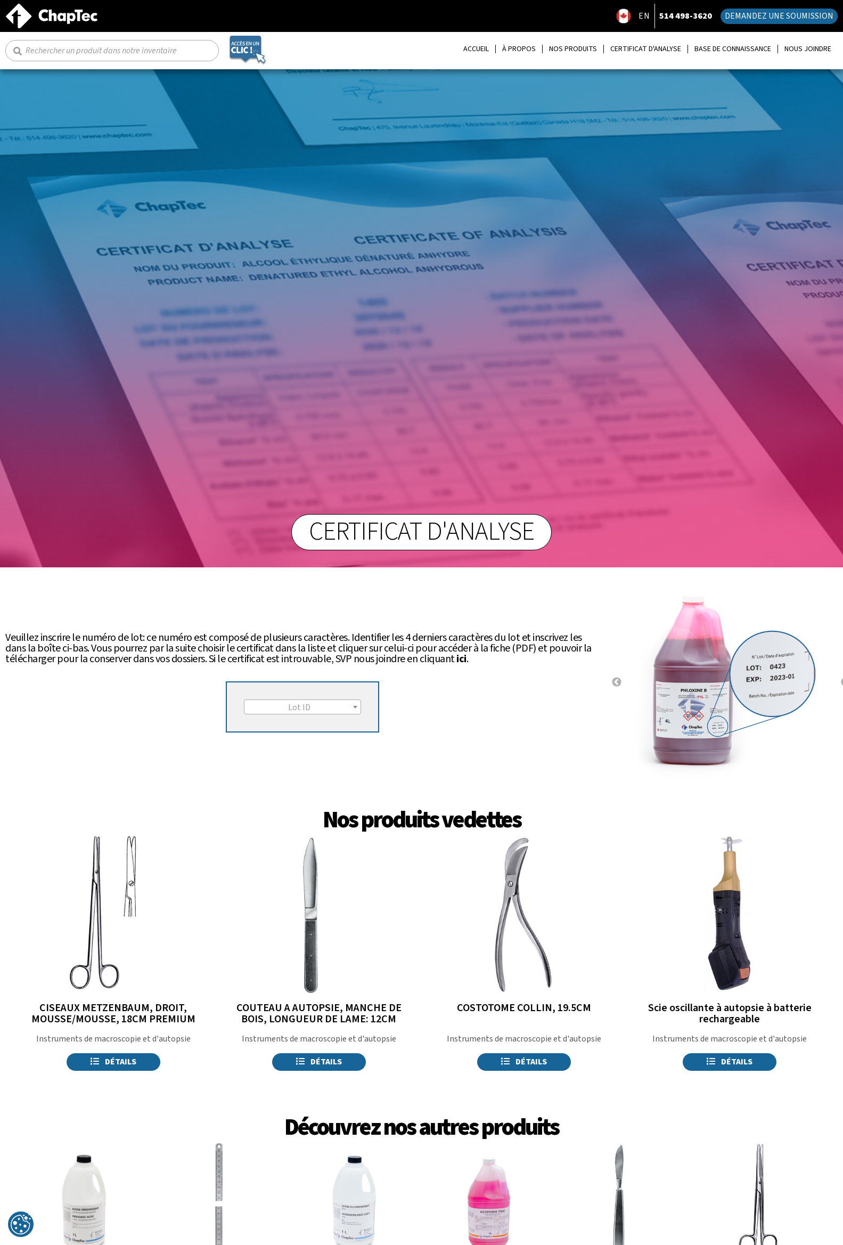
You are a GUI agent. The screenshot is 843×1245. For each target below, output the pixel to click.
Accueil (476, 49)
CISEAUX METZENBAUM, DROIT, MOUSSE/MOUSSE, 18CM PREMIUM (113, 1013)
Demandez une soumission (779, 16)
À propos (519, 49)
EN (644, 16)
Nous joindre (807, 49)
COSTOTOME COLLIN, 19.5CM (524, 1007)
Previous (616, 682)
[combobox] (302, 706)
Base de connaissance (732, 49)
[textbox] (302, 707)
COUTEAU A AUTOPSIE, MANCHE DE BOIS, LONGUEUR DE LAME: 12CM (319, 1013)
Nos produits (573, 49)
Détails (113, 1062)
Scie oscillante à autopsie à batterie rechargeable (730, 1013)
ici (461, 659)
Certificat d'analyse (645, 49)
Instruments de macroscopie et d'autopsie (113, 1039)
